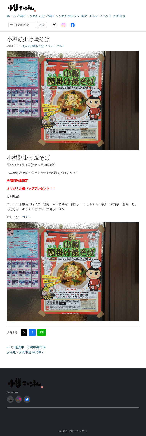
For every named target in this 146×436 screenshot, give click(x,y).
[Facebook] (72, 25)
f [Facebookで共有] (32, 332)
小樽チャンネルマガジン (63, 16)
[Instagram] (63, 25)
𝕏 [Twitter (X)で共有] (24, 332)
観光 (84, 16)
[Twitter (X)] (54, 25)
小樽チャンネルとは (31, 16)
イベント (106, 16)
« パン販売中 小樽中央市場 (26, 347)
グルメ (93, 16)
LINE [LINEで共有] (41, 332)
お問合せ (119, 16)
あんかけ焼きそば (33, 46)
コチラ (26, 217)
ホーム (11, 16)
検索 (42, 24)
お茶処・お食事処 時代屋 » (25, 352)
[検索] (22, 25)
